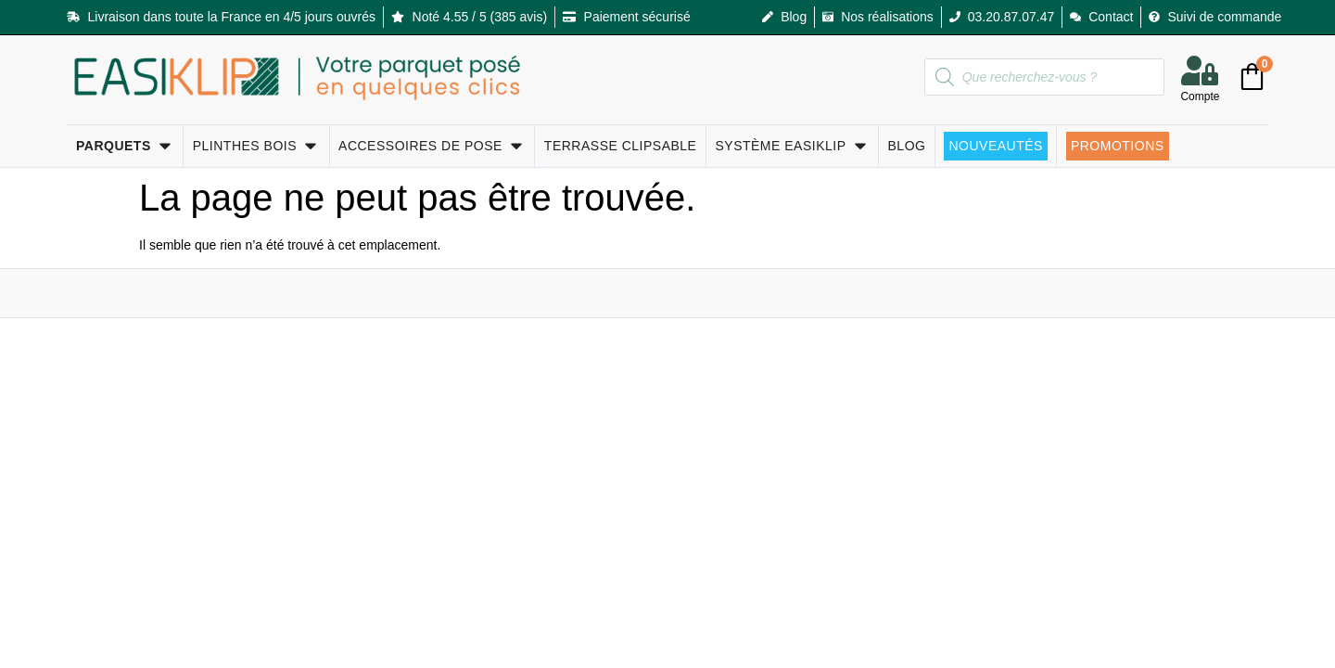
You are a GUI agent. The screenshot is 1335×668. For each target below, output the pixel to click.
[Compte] (1199, 70)
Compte (1199, 96)
